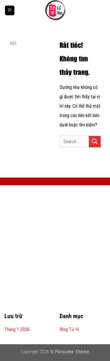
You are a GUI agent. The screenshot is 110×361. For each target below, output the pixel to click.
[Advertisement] (55, 252)
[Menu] (9, 10)
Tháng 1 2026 (17, 329)
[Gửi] (95, 141)
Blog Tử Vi (69, 329)
